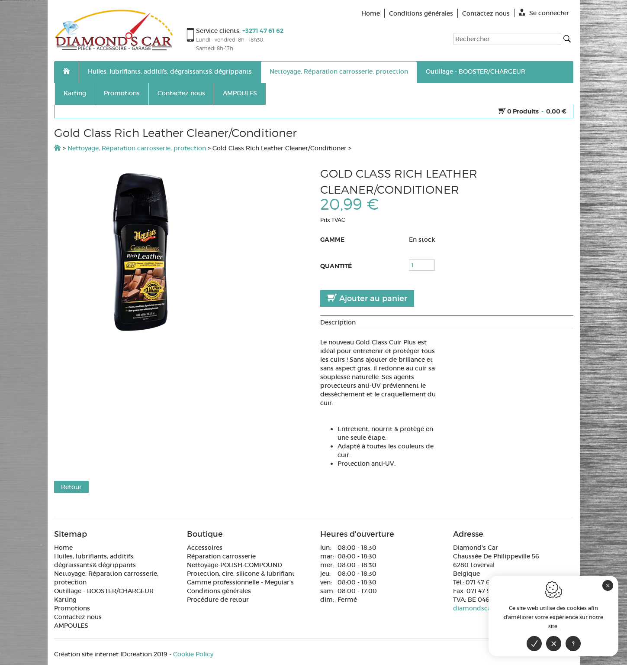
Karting (75, 93)
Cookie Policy (193, 654)
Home (63, 547)
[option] (180, 252)
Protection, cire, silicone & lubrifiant (241, 573)
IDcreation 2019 (110, 654)
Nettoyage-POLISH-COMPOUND (234, 565)
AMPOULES (240, 93)
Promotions (122, 93)
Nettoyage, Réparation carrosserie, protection (339, 71)
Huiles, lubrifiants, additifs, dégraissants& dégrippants (170, 71)
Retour (71, 487)
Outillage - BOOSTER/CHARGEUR (475, 71)
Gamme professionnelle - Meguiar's (240, 582)
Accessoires (204, 547)
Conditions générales (219, 591)
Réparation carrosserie (221, 556)
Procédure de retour (218, 599)
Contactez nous (181, 93)
